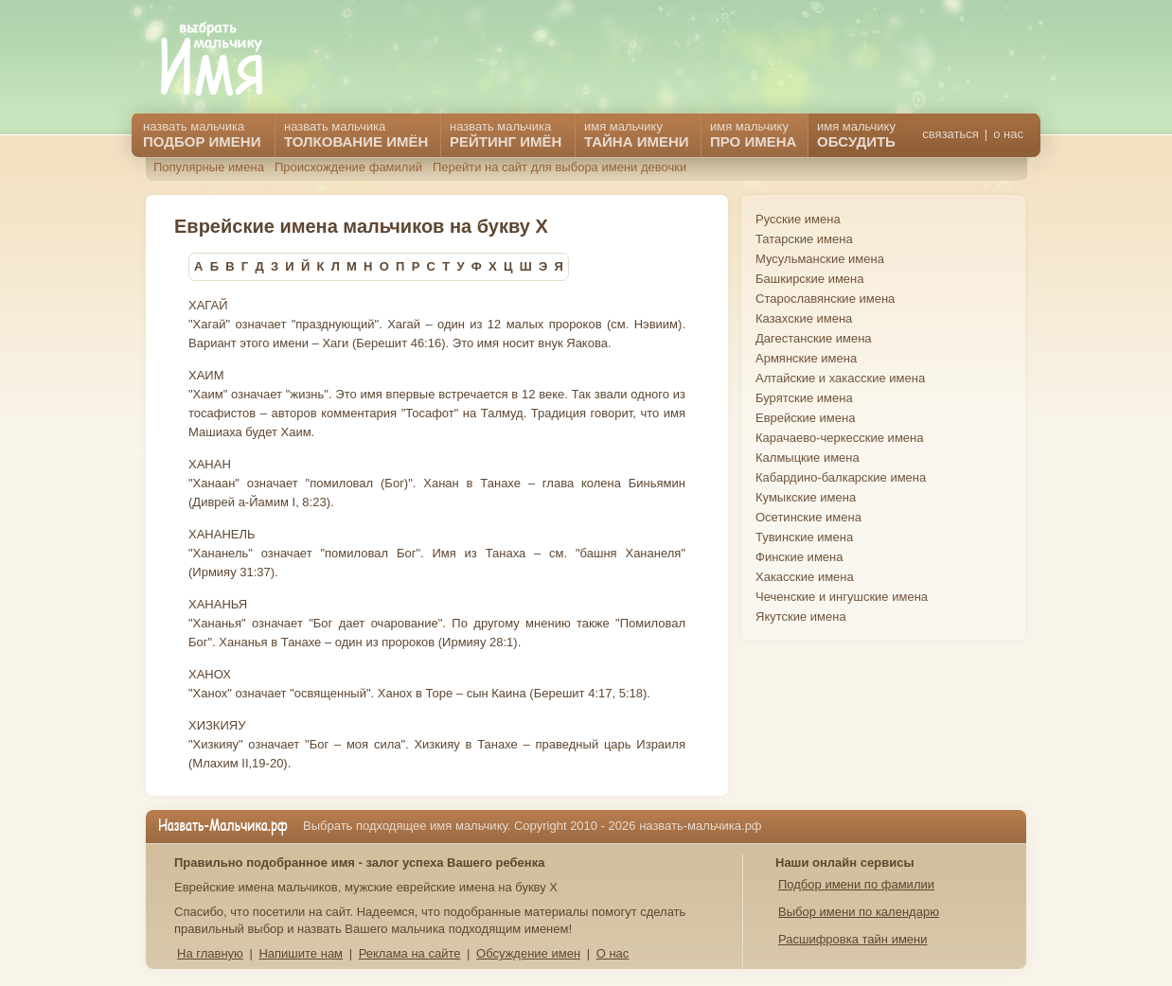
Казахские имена (803, 318)
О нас (613, 953)
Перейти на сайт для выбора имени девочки (559, 167)
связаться (950, 134)
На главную (210, 953)
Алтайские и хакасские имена (840, 378)
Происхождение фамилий (348, 167)
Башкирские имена (809, 279)
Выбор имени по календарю (858, 912)
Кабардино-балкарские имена (840, 477)
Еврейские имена (805, 418)
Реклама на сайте (410, 953)
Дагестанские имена (813, 338)
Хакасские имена (804, 577)
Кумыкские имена (805, 497)
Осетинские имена (808, 517)
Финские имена (799, 557)
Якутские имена (800, 616)
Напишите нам (300, 953)
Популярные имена (208, 167)
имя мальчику (856, 134)
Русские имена (798, 219)
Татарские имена (804, 239)
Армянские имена (806, 358)
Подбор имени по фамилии (856, 884)
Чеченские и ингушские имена (841, 597)
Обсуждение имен (528, 953)
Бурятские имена (804, 398)
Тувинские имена (804, 537)
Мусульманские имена (819, 259)
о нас (1008, 134)
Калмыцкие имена (807, 457)
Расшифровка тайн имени (853, 939)
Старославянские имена (825, 298)
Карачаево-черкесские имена (839, 438)
